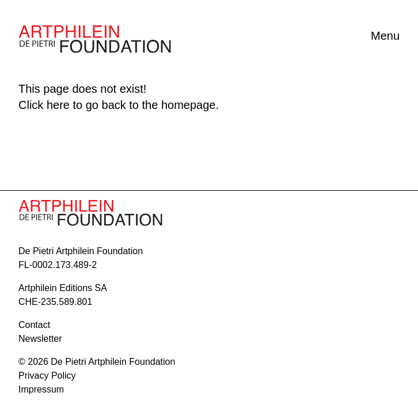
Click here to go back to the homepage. (118, 105)
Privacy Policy (47, 375)
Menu (385, 35)
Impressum (41, 389)
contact (34, 325)
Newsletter (40, 339)
